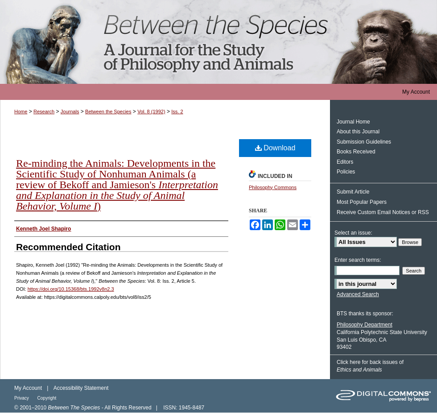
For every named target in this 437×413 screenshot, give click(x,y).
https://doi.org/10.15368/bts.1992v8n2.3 (71, 289)
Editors (345, 162)
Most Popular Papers (362, 202)
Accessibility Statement (81, 388)
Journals (70, 111)
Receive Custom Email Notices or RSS (383, 212)
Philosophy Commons (273, 187)
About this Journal (358, 131)
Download (275, 148)
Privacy (22, 398)
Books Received (356, 152)
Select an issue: (353, 233)
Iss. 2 (177, 111)
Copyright (47, 398)
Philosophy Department (364, 325)
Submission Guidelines (364, 142)
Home (20, 111)
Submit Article (353, 192)
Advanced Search (358, 294)
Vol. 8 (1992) (151, 111)
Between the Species (218, 42)
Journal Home (353, 122)
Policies (346, 172)
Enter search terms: (357, 260)
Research (43, 111)
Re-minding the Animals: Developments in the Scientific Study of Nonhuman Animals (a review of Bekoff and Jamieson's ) (117, 184)
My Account (28, 388)
